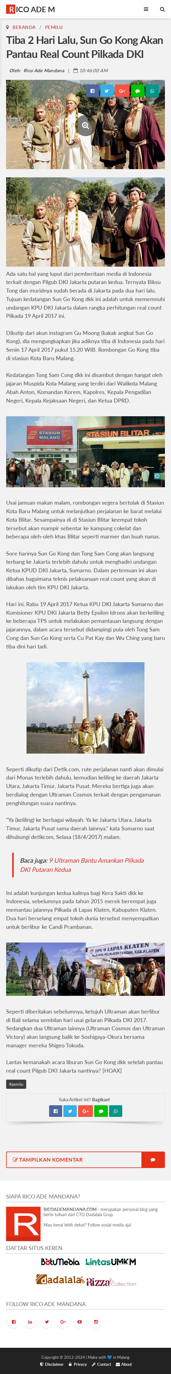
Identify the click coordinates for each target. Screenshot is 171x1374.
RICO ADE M (32, 9)
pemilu (54, 27)
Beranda (24, 27)
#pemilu (16, 1084)
